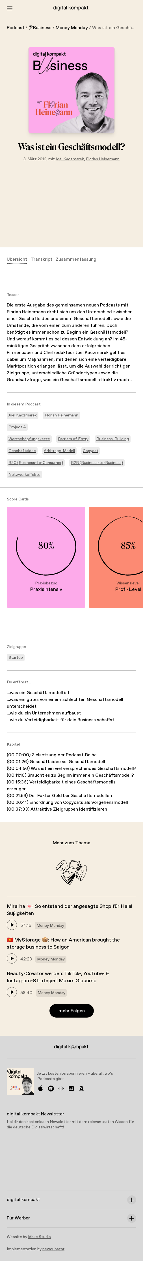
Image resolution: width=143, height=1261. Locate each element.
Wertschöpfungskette (29, 439)
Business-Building (112, 439)
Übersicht (17, 259)
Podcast (15, 28)
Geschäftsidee (22, 451)
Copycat (90, 451)
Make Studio (39, 1237)
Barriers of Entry (73, 439)
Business (40, 28)
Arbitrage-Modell (59, 451)
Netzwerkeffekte (24, 474)
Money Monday (72, 28)
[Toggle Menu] (10, 8)
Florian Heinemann (103, 159)
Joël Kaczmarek (70, 159)
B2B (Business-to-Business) (97, 462)
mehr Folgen (71, 1011)
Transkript (41, 259)
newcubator (53, 1249)
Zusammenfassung (76, 259)
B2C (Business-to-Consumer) (35, 462)
